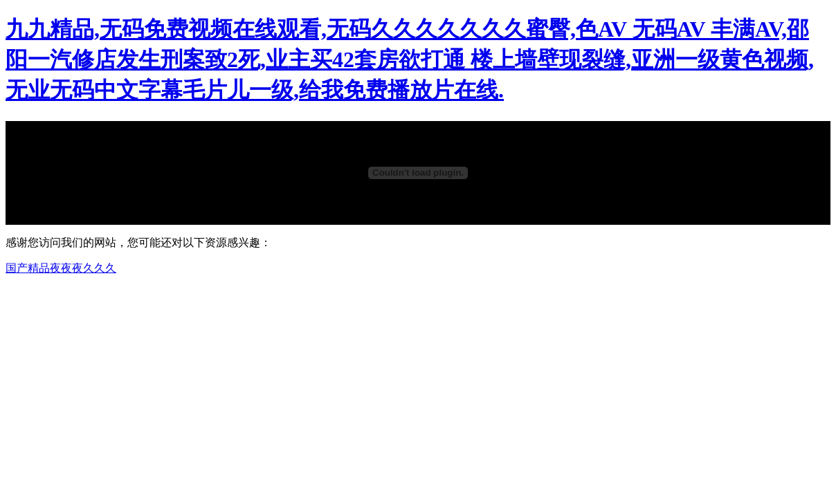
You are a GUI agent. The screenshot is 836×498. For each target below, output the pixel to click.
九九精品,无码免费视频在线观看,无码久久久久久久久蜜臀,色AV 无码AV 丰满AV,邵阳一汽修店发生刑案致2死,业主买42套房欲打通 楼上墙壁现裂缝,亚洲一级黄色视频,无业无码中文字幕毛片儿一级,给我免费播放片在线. (410, 59)
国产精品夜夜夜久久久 (61, 268)
